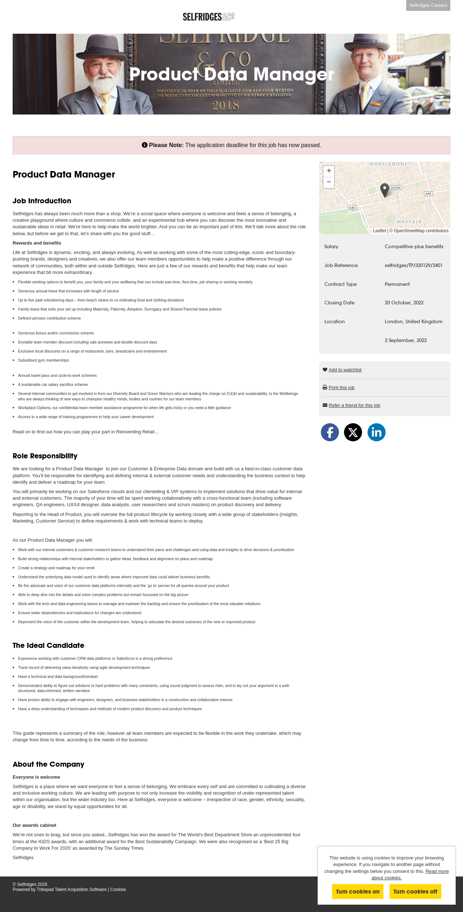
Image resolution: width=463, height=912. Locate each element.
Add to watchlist (345, 369)
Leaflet (379, 230)
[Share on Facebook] (330, 432)
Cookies (118, 889)
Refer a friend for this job (354, 405)
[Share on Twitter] (353, 432)
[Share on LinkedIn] (377, 432)
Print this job (342, 387)
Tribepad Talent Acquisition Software (72, 889)
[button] (384, 190)
